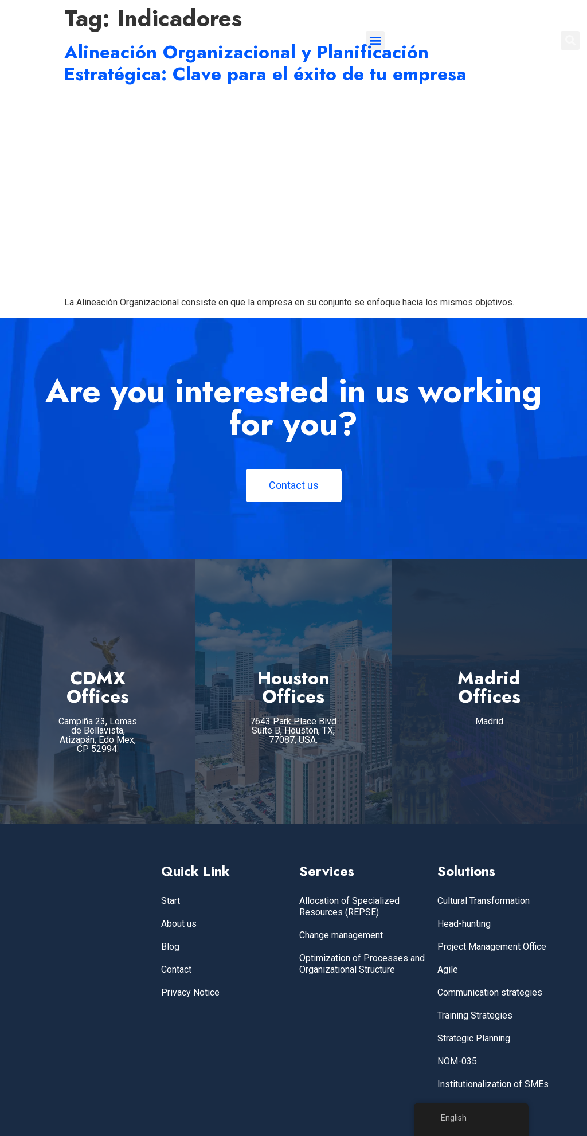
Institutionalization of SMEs (493, 1084)
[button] (375, 40)
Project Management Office (491, 946)
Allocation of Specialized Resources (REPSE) (349, 906)
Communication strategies (489, 992)
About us (179, 923)
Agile (447, 969)
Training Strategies (474, 1015)
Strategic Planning (473, 1038)
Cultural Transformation (483, 900)
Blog (170, 946)
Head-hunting (464, 923)
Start (170, 900)
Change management (341, 935)
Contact (176, 969)
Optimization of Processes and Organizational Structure (362, 964)
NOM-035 (457, 1061)
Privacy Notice (190, 992)
